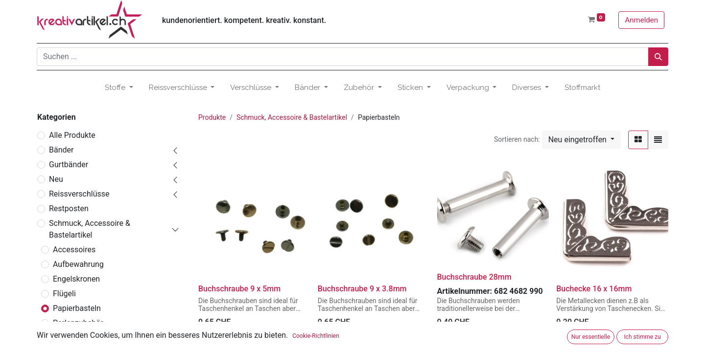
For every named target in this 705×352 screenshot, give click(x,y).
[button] (581, 140)
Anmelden (641, 20)
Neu (56, 179)
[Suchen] (658, 56)
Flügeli (64, 293)
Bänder (61, 149)
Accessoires (74, 249)
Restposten (69, 208)
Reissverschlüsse (79, 193)
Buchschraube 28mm (474, 277)
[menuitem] (582, 87)
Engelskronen (76, 279)
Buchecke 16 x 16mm (594, 288)
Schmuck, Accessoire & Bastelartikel (89, 229)
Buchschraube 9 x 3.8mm (362, 288)
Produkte (212, 117)
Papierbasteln (77, 308)
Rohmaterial (74, 337)
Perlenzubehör (78, 323)
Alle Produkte (72, 135)
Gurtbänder (68, 164)
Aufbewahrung (78, 264)
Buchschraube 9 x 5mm (239, 288)
